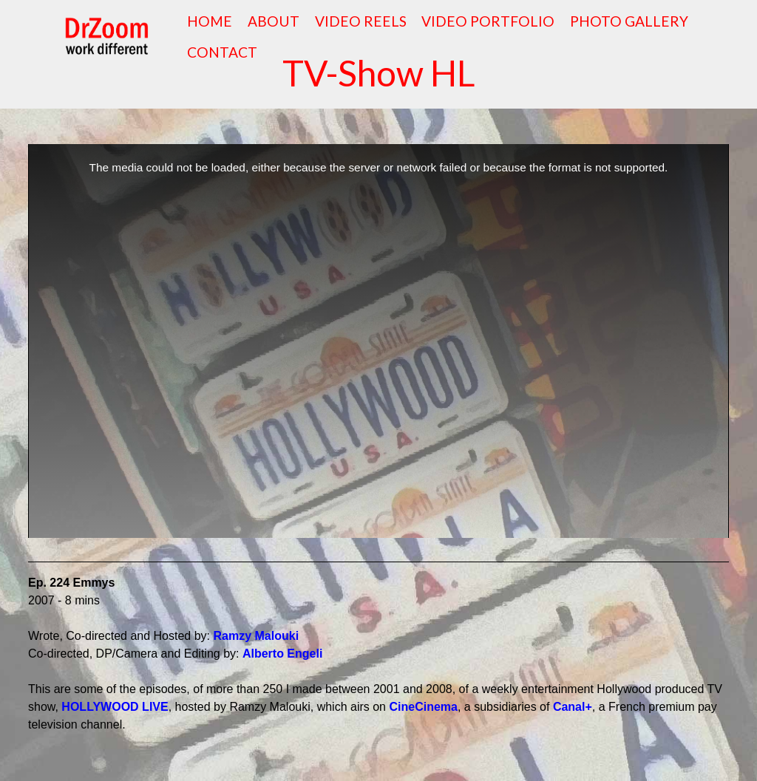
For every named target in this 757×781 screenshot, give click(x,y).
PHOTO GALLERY (629, 21)
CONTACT (222, 52)
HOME (209, 21)
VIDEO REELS (361, 21)
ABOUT (273, 21)
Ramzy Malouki (256, 636)
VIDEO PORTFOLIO (487, 21)
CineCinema (423, 706)
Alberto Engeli (282, 653)
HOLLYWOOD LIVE (114, 706)
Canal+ (572, 706)
